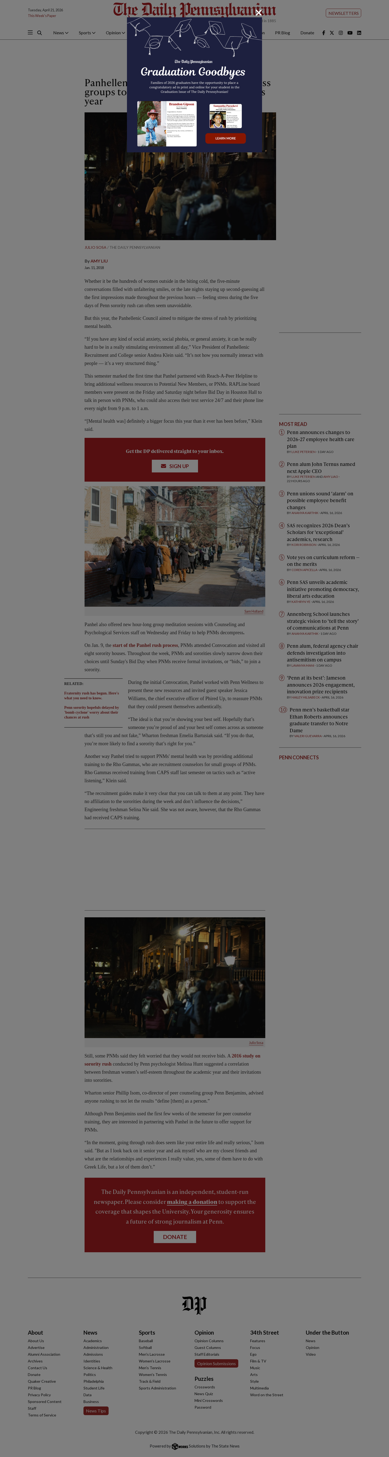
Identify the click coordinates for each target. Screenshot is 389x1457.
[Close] (258, 12)
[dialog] (194, 728)
